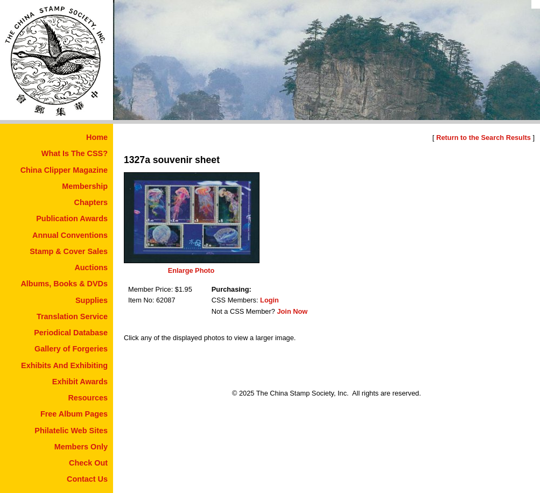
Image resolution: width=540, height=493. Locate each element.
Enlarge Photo (191, 270)
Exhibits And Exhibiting (64, 365)
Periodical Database (71, 332)
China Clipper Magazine (64, 170)
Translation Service (72, 316)
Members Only (81, 446)
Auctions (91, 267)
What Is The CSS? (74, 153)
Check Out (88, 463)
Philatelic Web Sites (71, 430)
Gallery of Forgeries (71, 348)
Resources (88, 397)
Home (97, 137)
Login (269, 300)
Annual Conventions (70, 235)
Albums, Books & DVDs (64, 283)
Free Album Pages (74, 414)
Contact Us (87, 479)
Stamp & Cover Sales (69, 251)
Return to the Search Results (483, 137)
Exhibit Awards (80, 381)
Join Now (292, 311)
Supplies (91, 300)
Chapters (91, 202)
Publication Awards (72, 218)
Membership (85, 186)
